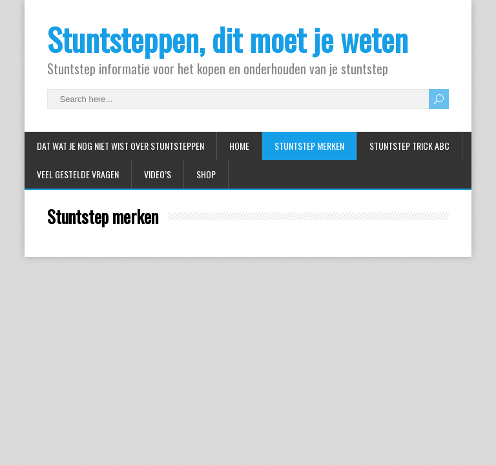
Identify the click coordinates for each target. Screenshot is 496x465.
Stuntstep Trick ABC (409, 145)
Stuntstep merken (309, 145)
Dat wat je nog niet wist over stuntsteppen (120, 145)
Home (239, 145)
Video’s (157, 174)
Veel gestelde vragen (78, 174)
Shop (206, 174)
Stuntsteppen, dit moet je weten (227, 39)
